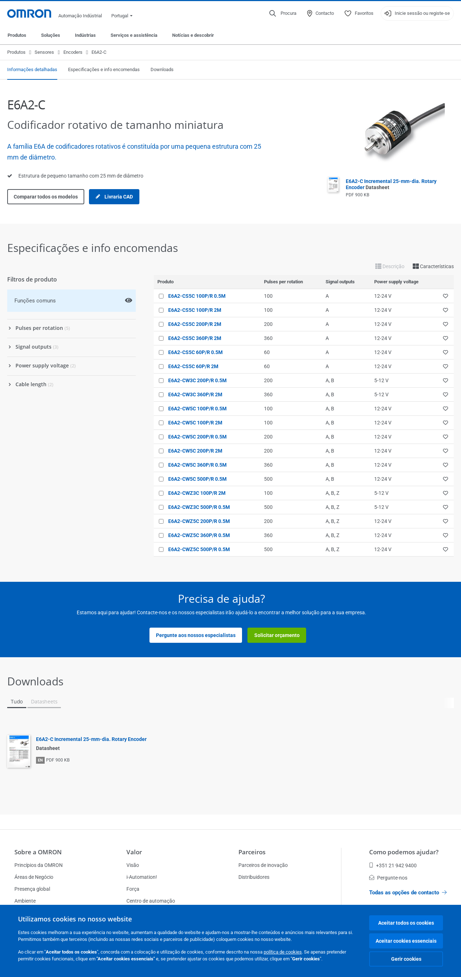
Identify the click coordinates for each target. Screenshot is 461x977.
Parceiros (251, 852)
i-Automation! (141, 877)
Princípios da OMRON (38, 865)
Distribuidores (253, 877)
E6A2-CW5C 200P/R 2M (195, 451)
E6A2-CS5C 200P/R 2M (194, 324)
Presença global (32, 889)
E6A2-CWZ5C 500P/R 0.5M (199, 549)
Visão (132, 865)
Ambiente (25, 901)
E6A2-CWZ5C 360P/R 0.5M (199, 535)
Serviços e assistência (134, 35)
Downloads (162, 69)
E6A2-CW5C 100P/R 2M (195, 423)
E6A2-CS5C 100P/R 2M (194, 310)
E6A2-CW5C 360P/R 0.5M (197, 465)
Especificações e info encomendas (104, 69)
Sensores (44, 52)
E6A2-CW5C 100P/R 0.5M (197, 408)
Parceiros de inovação (263, 865)
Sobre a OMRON (38, 852)
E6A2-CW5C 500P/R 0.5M (197, 479)
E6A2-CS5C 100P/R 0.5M (196, 296)
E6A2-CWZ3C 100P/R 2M (196, 493)
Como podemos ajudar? (404, 852)
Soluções (50, 35)
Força (132, 889)
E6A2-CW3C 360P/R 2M (195, 394)
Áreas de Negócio (33, 877)
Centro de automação (150, 901)
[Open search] (283, 13)
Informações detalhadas (32, 69)
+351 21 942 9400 (393, 865)
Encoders (72, 52)
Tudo (17, 701)
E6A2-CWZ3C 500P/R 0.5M (199, 507)
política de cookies (283, 952)
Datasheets (44, 701)
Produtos (17, 35)
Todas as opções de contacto (408, 892)
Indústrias (85, 35)
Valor (134, 852)
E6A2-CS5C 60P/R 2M (193, 366)
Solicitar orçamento (277, 635)
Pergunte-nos (388, 878)
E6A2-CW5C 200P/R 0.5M (197, 437)
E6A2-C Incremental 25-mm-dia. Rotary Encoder (91, 739)
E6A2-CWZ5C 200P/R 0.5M (199, 521)
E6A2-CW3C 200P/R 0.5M (197, 380)
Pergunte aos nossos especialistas (196, 635)
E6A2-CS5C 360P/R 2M (194, 338)
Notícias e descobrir (193, 35)
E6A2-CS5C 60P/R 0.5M (195, 352)
